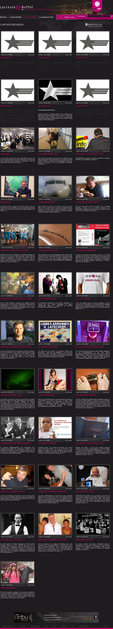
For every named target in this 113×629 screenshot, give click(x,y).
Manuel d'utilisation (8, 626)
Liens (72, 626)
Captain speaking (30, 17)
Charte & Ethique (83, 626)
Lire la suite (31, 54)
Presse (46, 626)
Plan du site (22, 626)
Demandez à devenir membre (88, 18)
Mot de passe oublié (103, 18)
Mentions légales (35, 626)
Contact (54, 626)
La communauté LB (46, 17)
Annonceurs (64, 626)
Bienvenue (3, 17)
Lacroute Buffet (15, 17)
